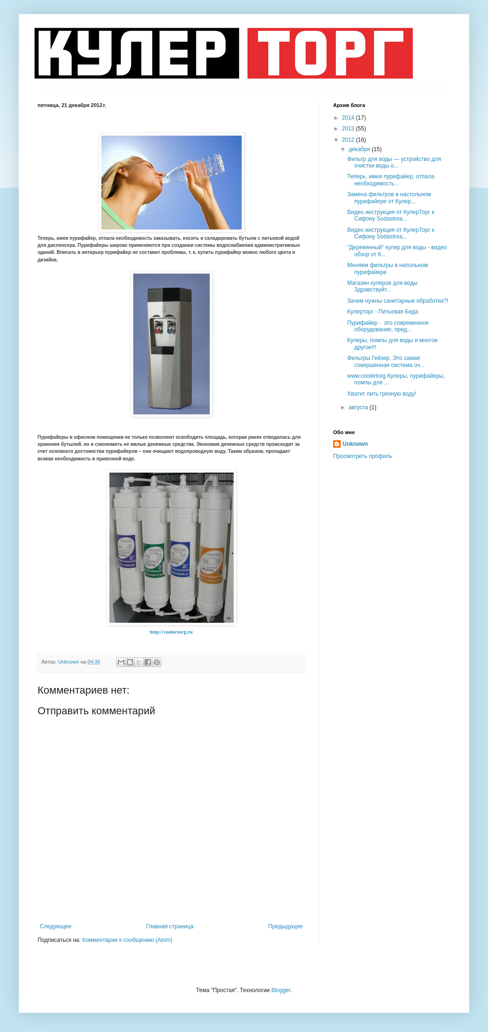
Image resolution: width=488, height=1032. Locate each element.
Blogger (280, 990)
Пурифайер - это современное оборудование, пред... (388, 326)
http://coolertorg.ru (171, 631)
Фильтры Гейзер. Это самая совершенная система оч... (386, 361)
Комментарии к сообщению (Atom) (127, 940)
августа (359, 407)
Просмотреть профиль (362, 456)
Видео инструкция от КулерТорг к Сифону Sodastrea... (390, 215)
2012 (349, 140)
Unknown (355, 444)
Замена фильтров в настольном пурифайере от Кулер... (389, 197)
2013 (349, 128)
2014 (349, 118)
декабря (360, 149)
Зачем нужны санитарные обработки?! (397, 301)
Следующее (55, 926)
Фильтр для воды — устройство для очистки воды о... (394, 162)
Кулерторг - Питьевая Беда (382, 311)
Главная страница (170, 926)
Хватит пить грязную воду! (381, 393)
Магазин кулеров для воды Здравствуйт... (382, 286)
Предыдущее (285, 926)
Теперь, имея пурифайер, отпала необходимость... (390, 179)
